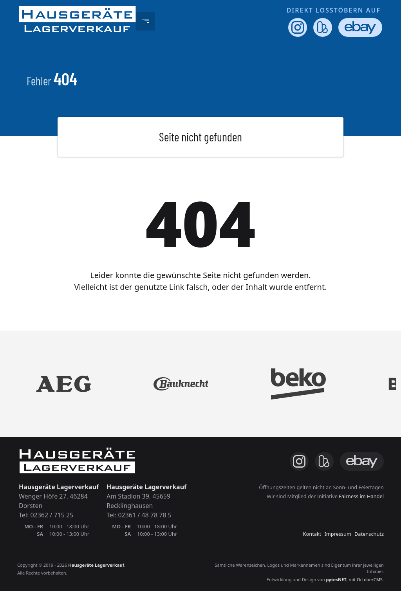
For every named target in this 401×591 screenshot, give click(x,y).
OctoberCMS (370, 579)
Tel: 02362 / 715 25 (46, 515)
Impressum (337, 533)
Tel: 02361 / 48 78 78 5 (139, 515)
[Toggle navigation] (145, 21)
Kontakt (312, 533)
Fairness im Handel (361, 496)
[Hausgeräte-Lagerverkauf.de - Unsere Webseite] (77, 21)
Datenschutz (369, 533)
